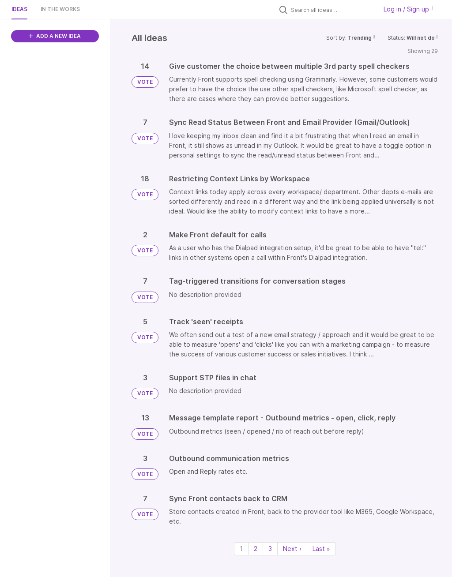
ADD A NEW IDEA (55, 36)
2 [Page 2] (255, 548)
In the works (60, 9)
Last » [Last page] (321, 548)
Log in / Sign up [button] (408, 9)
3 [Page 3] (270, 548)
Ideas (19, 9)
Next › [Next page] (292, 548)
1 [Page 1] (241, 548)
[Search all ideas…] (332, 9)
